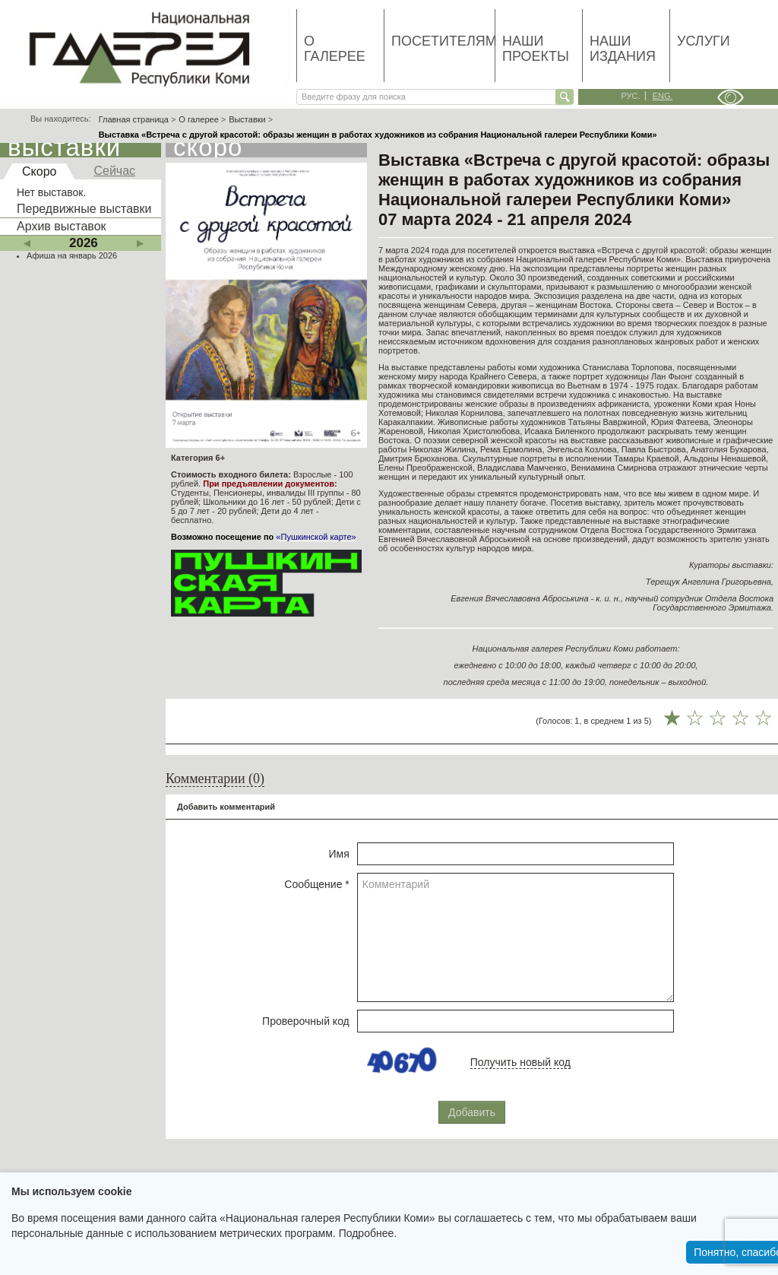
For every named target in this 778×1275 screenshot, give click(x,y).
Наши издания (623, 48)
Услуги (703, 41)
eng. (663, 95)
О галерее (334, 48)
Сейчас (114, 170)
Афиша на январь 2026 (72, 255)
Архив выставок (61, 226)
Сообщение (316, 884)
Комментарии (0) (215, 778)
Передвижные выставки (84, 208)
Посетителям (443, 41)
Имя (339, 854)
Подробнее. (368, 1233)
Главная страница (134, 119)
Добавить (471, 1112)
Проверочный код (305, 1021)
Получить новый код (520, 1062)
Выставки (247, 119)
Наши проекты (535, 48)
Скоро (39, 171)
